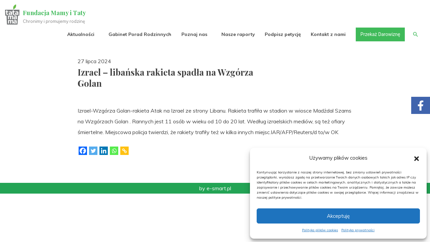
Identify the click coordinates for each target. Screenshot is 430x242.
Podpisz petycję (282, 34)
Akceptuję (338, 216)
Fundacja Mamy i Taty (54, 13)
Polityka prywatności (358, 230)
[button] (416, 158)
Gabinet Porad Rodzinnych (140, 34)
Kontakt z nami (328, 34)
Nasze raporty (238, 34)
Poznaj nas (194, 34)
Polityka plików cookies (320, 230)
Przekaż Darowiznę (380, 34)
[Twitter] (93, 150)
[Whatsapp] (114, 150)
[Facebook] (82, 150)
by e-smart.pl (215, 188)
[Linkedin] (103, 150)
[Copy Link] (124, 150)
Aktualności (80, 34)
